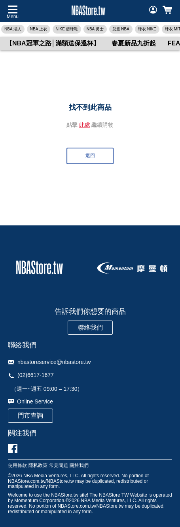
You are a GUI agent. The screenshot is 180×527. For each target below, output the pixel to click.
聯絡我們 (90, 327)
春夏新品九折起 (134, 43)
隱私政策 (37, 465)
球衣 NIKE (147, 29)
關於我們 (79, 465)
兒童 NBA (120, 29)
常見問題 (58, 465)
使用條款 (17, 465)
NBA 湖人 (12, 29)
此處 (84, 125)
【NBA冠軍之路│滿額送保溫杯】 (53, 43)
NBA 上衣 (38, 29)
